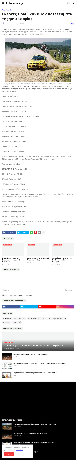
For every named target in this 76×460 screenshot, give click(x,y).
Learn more (19, 450)
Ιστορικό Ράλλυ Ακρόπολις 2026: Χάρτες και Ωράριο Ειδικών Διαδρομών (39, 363)
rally (22, 319)
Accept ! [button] (9, 454)
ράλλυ (17, 322)
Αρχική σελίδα (7, 10)
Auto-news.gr (14, 3)
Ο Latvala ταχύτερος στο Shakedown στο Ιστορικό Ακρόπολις (11, 260)
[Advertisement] (19, 400)
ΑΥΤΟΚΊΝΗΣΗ (34, 319)
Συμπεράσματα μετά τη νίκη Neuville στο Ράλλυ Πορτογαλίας (62, 260)
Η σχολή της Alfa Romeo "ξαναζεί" (25, 452)
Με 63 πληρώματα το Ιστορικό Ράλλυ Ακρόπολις (38, 259)
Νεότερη (6, 290)
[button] (3, 3)
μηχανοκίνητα (59, 319)
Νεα (46, 319)
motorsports (9, 319)
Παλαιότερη (69, 290)
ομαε (6, 322)
